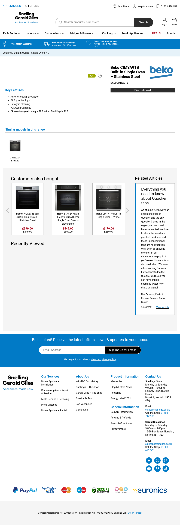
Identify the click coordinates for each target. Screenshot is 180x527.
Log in (164, 22)
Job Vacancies (84, 406)
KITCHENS (32, 6)
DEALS (156, 35)
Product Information (125, 378)
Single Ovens (38, 55)
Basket (174, 22)
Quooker (154, 300)
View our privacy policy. (103, 361)
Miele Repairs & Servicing (55, 401)
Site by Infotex (135, 515)
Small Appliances (132, 35)
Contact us (82, 411)
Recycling (116, 394)
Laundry (31, 35)
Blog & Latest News (121, 389)
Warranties (117, 383)
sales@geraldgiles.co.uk (158, 446)
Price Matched (49, 406)
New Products (147, 296)
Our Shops (121, 6)
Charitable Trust (84, 400)
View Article (162, 309)
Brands (171, 35)
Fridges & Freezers (81, 35)
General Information (125, 409)
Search (139, 22)
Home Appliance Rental (54, 412)
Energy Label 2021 (121, 400)
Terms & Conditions (121, 425)
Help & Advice (143, 6)
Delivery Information (122, 414)
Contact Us (153, 378)
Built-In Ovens (21, 55)
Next (128, 212)
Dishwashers (53, 35)
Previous (7, 212)
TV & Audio (10, 35)
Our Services (50, 378)
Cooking (107, 35)
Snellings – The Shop (87, 389)
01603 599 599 (166, 6)
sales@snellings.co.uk (157, 411)
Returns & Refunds (121, 419)
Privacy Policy (118, 431)
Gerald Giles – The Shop (89, 394)
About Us (82, 378)
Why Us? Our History (87, 383)
